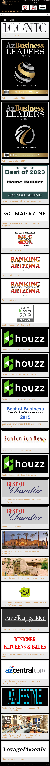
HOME (2, 14)
